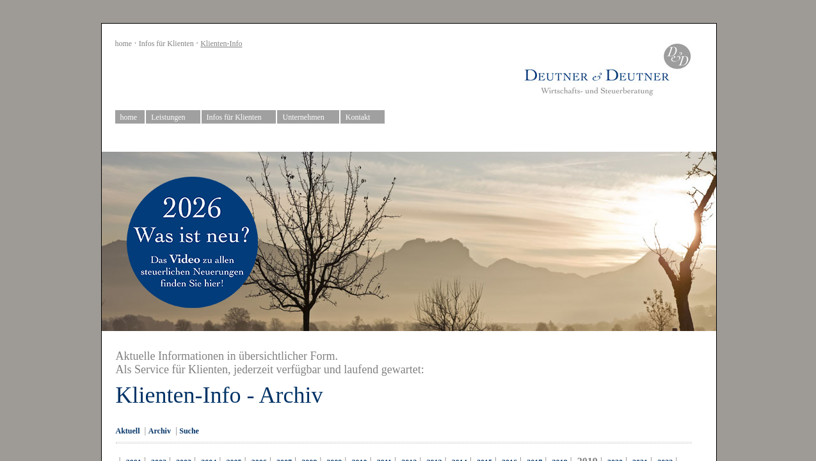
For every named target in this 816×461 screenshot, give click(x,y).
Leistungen (173, 118)
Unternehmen (308, 118)
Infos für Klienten (166, 43)
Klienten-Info (221, 43)
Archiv (159, 430)
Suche (189, 430)
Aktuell (128, 430)
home (123, 43)
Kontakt (363, 118)
